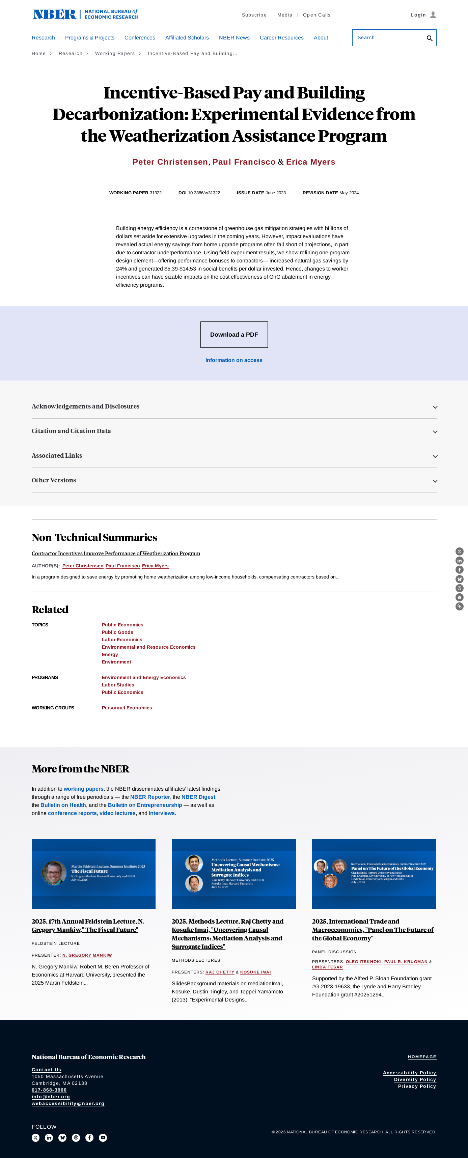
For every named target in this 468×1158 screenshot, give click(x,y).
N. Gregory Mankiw (87, 955)
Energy (110, 654)
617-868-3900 (49, 1090)
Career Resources (282, 37)
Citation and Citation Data (71, 431)
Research (43, 37)
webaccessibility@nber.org (68, 1103)
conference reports (72, 813)
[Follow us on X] (36, 1138)
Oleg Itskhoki (364, 961)
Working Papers (115, 53)
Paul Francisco (244, 161)
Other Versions (54, 480)
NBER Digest (198, 797)
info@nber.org (51, 1096)
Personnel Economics (127, 707)
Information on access (234, 360)
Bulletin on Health (63, 805)
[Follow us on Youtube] (103, 1138)
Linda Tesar (327, 967)
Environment (116, 662)
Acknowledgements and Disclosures (86, 406)
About (321, 37)
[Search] (430, 39)
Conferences (140, 37)
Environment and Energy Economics (144, 677)
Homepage (422, 1056)
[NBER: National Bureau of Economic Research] (91, 18)
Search (366, 37)
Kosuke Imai (255, 972)
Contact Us (47, 1069)
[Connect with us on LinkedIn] (49, 1138)
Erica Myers (310, 161)
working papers (84, 789)
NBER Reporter (150, 797)
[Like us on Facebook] (89, 1138)
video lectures (118, 813)
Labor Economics (122, 639)
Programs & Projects (89, 37)
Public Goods (117, 632)
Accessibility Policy (410, 1072)
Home (39, 53)
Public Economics (122, 624)
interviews (162, 813)
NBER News (234, 37)
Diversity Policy (415, 1079)
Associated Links (57, 455)
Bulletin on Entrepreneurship (145, 805)
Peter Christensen (170, 161)
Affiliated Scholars (187, 37)
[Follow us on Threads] (76, 1138)
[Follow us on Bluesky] (62, 1138)
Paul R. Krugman (406, 961)
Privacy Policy (417, 1086)
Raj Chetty (220, 972)
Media (285, 15)
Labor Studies (118, 684)
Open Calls (317, 15)
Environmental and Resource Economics (149, 647)
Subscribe (254, 15)
